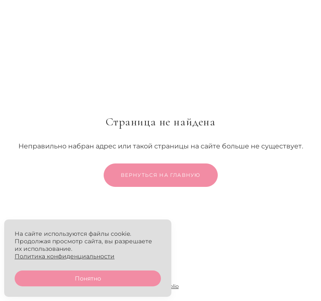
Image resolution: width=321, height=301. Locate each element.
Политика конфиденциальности (65, 256)
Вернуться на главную (161, 175)
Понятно (88, 278)
